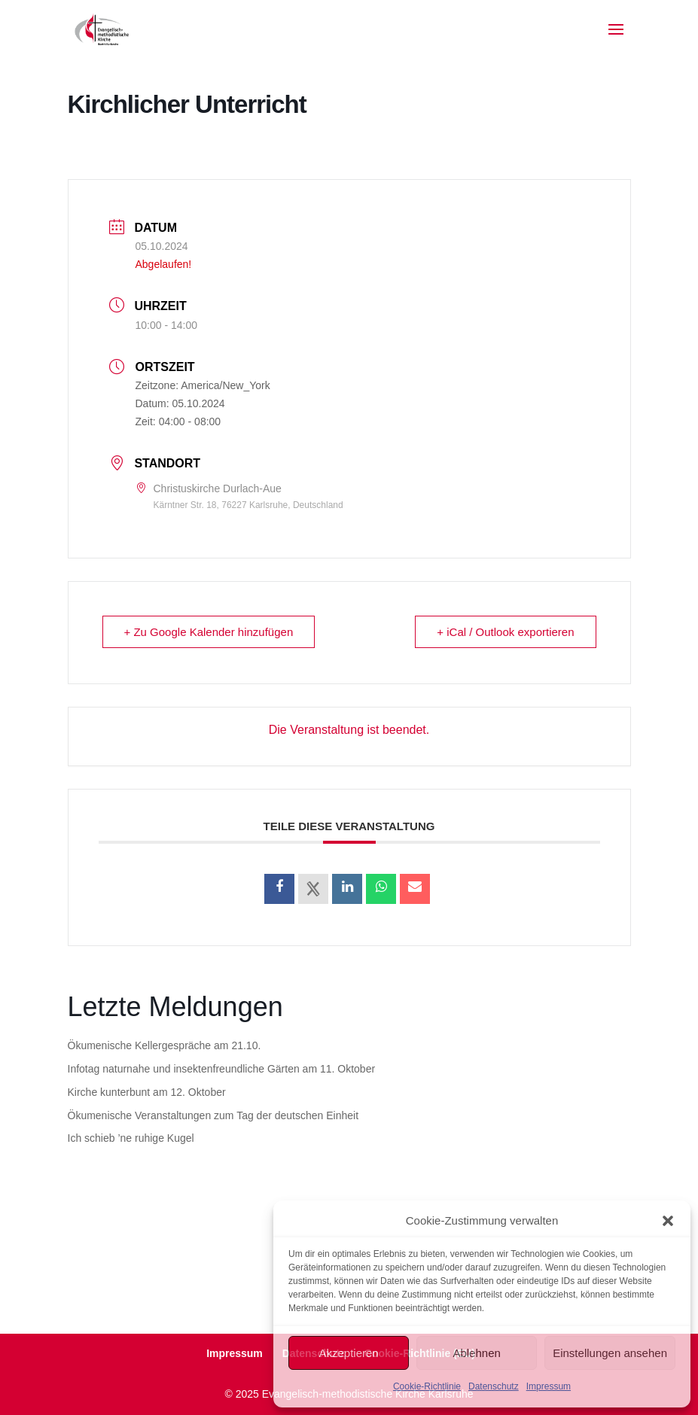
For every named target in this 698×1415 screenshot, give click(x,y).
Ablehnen (476, 1353)
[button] (667, 1220)
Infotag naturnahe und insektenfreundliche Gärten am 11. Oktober (222, 1069)
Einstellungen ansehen (610, 1353)
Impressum (548, 1386)
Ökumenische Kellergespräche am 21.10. (164, 1045)
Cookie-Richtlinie (427, 1386)
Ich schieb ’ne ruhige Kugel (131, 1138)
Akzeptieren (348, 1353)
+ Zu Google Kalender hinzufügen (209, 631)
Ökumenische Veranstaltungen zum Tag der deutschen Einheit (213, 1115)
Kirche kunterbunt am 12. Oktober (147, 1092)
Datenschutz (493, 1386)
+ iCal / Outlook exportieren (505, 631)
